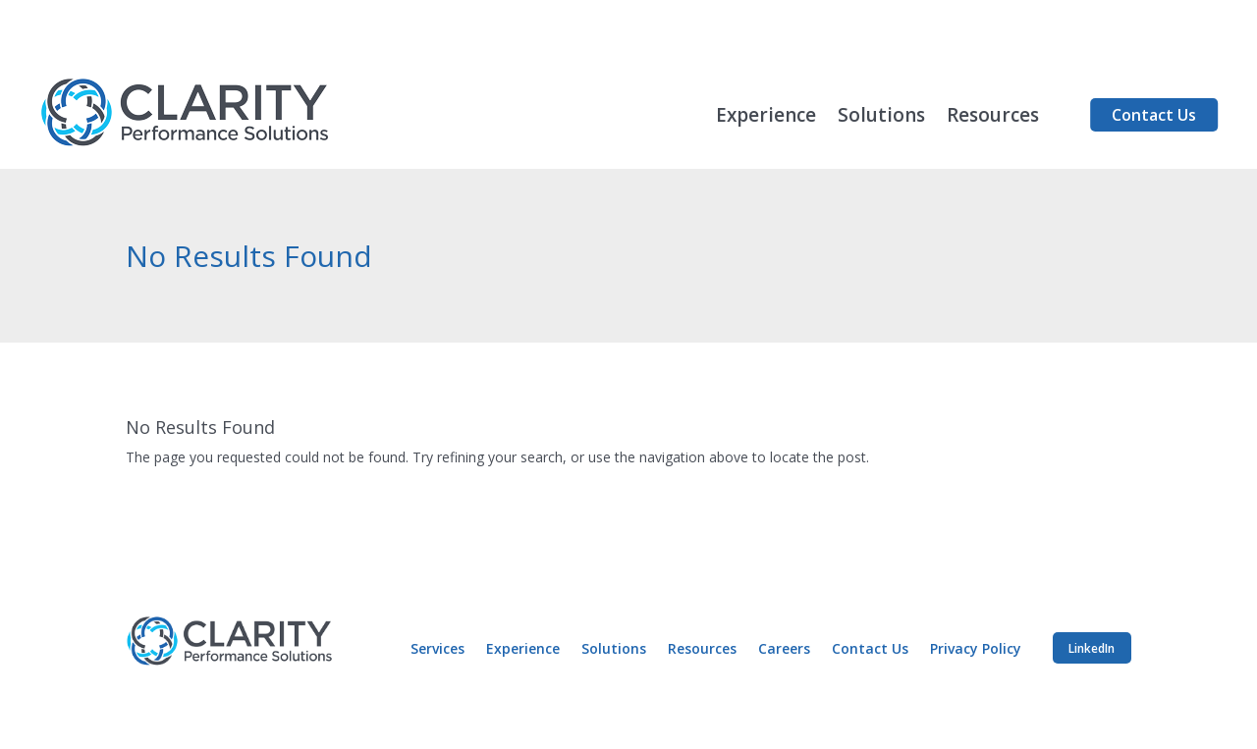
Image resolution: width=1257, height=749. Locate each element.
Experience (766, 118)
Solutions (881, 118)
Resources (993, 118)
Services (437, 650)
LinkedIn (1091, 648)
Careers (784, 650)
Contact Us (1154, 115)
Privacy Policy (975, 650)
